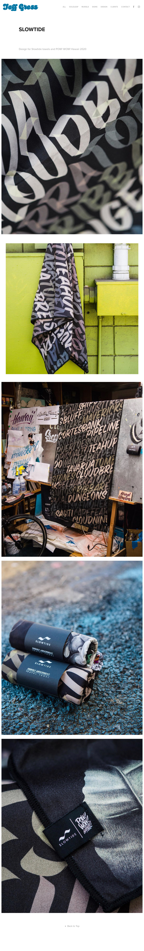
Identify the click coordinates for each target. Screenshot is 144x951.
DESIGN (104, 6)
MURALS (85, 6)
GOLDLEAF (73, 6)
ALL (64, 6)
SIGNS (94, 6)
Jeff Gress (20, 6)
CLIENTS (114, 6)
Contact (125, 6)
